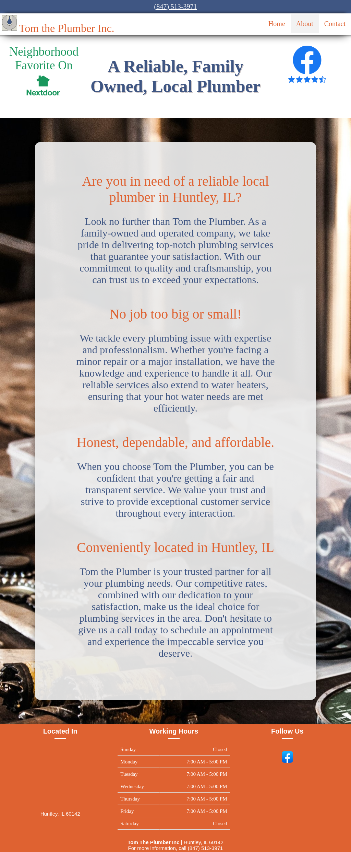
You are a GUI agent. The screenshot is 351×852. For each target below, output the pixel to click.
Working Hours (173, 731)
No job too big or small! (175, 314)
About (304, 23)
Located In (60, 731)
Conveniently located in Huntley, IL (175, 547)
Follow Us (287, 731)
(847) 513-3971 (175, 6)
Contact (335, 23)
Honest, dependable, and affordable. (176, 442)
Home (276, 23)
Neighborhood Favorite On (43, 58)
